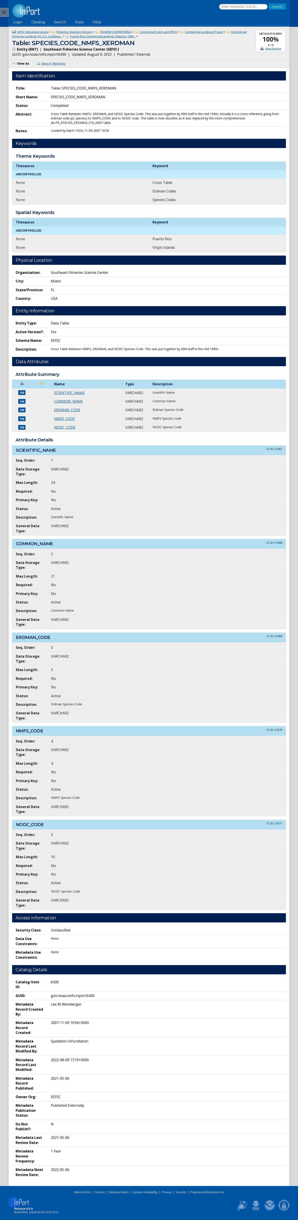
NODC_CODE (64, 427)
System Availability (145, 1192)
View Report (273, 49)
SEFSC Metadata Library (33, 32)
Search (60, 22)
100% (271, 39)
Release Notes (119, 1192)
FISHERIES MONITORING (115, 32)
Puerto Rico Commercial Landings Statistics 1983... (103, 36)
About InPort (82, 1192)
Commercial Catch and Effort (158, 32)
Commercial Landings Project (204, 32)
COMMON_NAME (68, 401)
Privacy (166, 1192)
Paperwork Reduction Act (207, 1192)
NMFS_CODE (64, 418)
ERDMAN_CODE (67, 410)
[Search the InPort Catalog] (243, 7)
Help (97, 22)
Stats (79, 22)
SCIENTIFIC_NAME (69, 392)
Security (181, 1192)
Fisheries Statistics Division (74, 32)
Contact (100, 1192)
